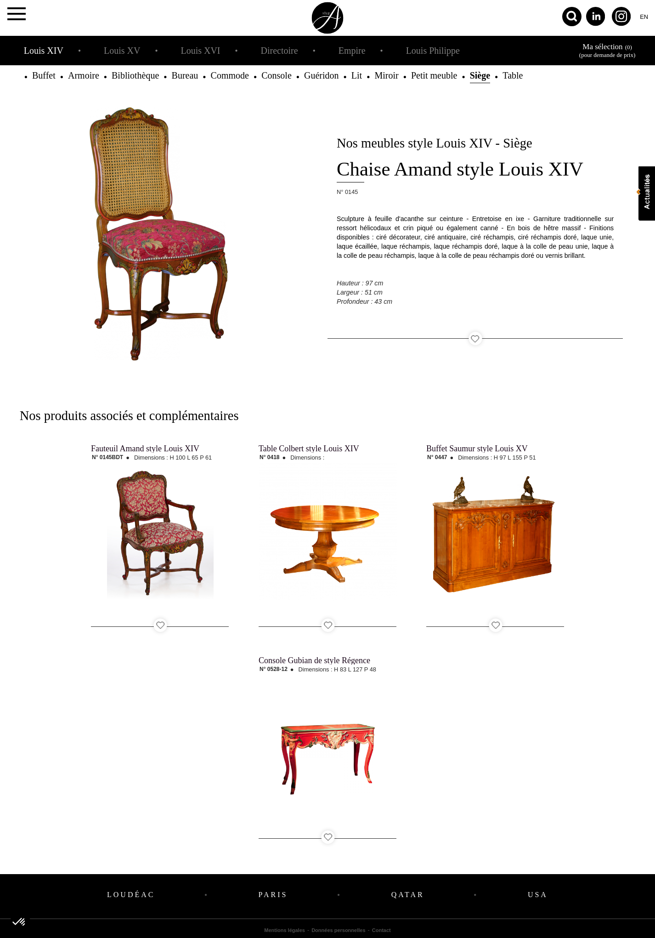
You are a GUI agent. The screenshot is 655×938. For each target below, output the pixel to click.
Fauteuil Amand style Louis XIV (145, 448)
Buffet (44, 75)
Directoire (279, 50)
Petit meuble (434, 75)
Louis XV (122, 50)
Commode (230, 75)
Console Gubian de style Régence (314, 660)
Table (513, 75)
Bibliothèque (135, 75)
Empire (352, 50)
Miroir (386, 75)
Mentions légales (284, 930)
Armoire (83, 75)
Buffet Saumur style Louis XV (477, 448)
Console (276, 75)
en (644, 16)
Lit (356, 75)
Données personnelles (338, 930)
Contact (381, 930)
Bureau (185, 75)
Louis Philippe (433, 50)
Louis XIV (43, 50)
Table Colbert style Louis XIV (309, 448)
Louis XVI (200, 50)
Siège (480, 75)
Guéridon (321, 75)
